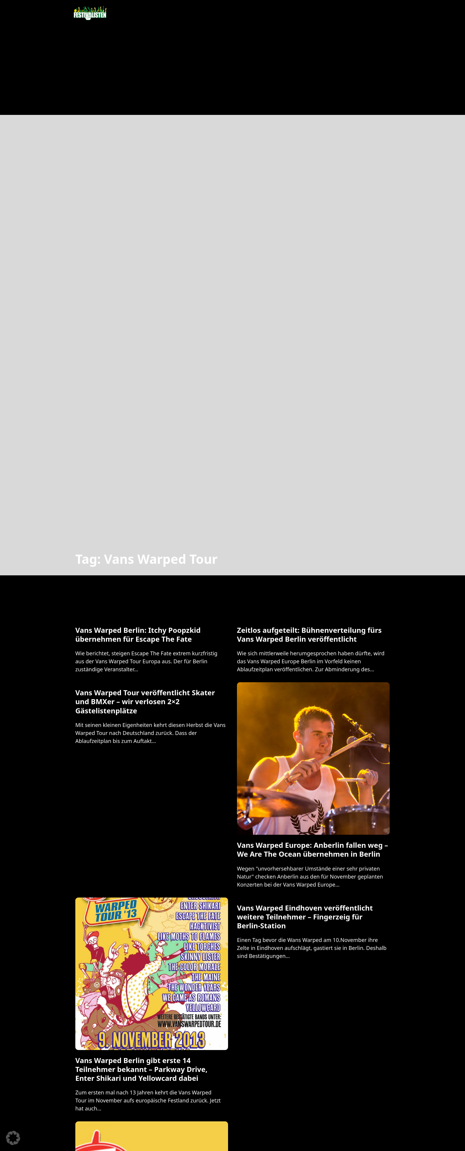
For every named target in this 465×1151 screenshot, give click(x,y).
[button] (13, 1138)
